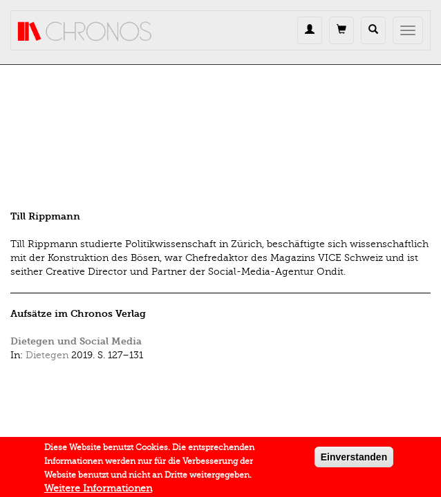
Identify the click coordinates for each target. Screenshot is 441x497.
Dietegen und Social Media (76, 341)
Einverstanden (354, 459)
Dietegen (47, 355)
